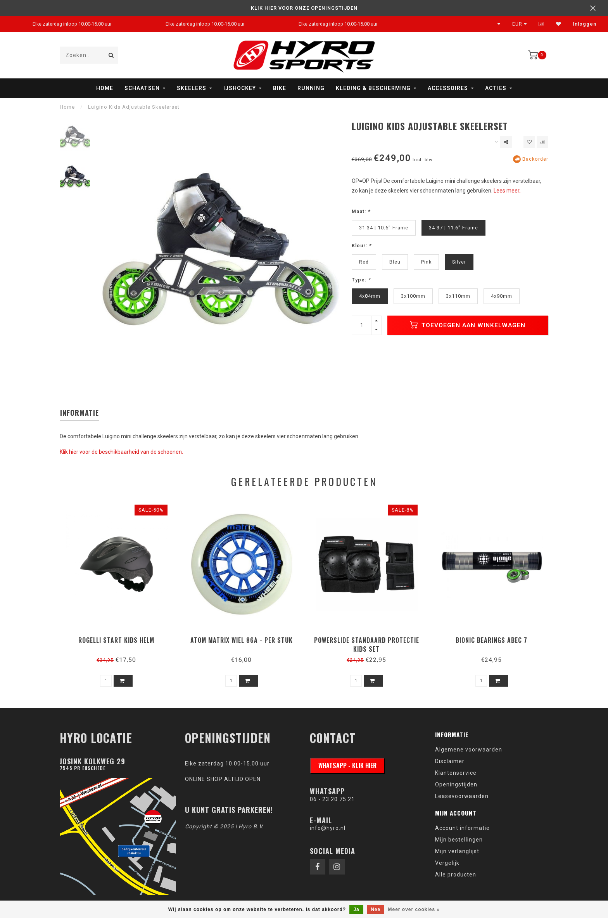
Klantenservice (456, 773)
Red (364, 262)
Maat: (361, 211)
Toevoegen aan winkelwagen (467, 325)
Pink (426, 262)
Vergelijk (447, 863)
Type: (361, 280)
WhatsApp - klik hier (347, 765)
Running (311, 88)
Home (104, 88)
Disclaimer (450, 761)
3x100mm (413, 296)
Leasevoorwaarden (462, 796)
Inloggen (584, 24)
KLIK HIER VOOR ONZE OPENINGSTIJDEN (304, 8)
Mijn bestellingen (459, 839)
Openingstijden (456, 784)
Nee (375, 909)
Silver (459, 262)
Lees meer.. (508, 190)
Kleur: (361, 245)
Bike (279, 88)
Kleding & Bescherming (373, 88)
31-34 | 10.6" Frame (383, 228)
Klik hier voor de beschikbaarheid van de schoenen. (121, 452)
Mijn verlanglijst (457, 851)
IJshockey (239, 88)
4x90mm (501, 296)
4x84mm (369, 296)
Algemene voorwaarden (468, 749)
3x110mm (458, 296)
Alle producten (455, 874)
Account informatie (462, 828)
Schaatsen (142, 88)
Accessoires (448, 88)
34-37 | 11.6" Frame (453, 228)
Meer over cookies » (414, 909)
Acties (495, 88)
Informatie (79, 413)
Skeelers (191, 88)
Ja (356, 909)
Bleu (395, 262)
